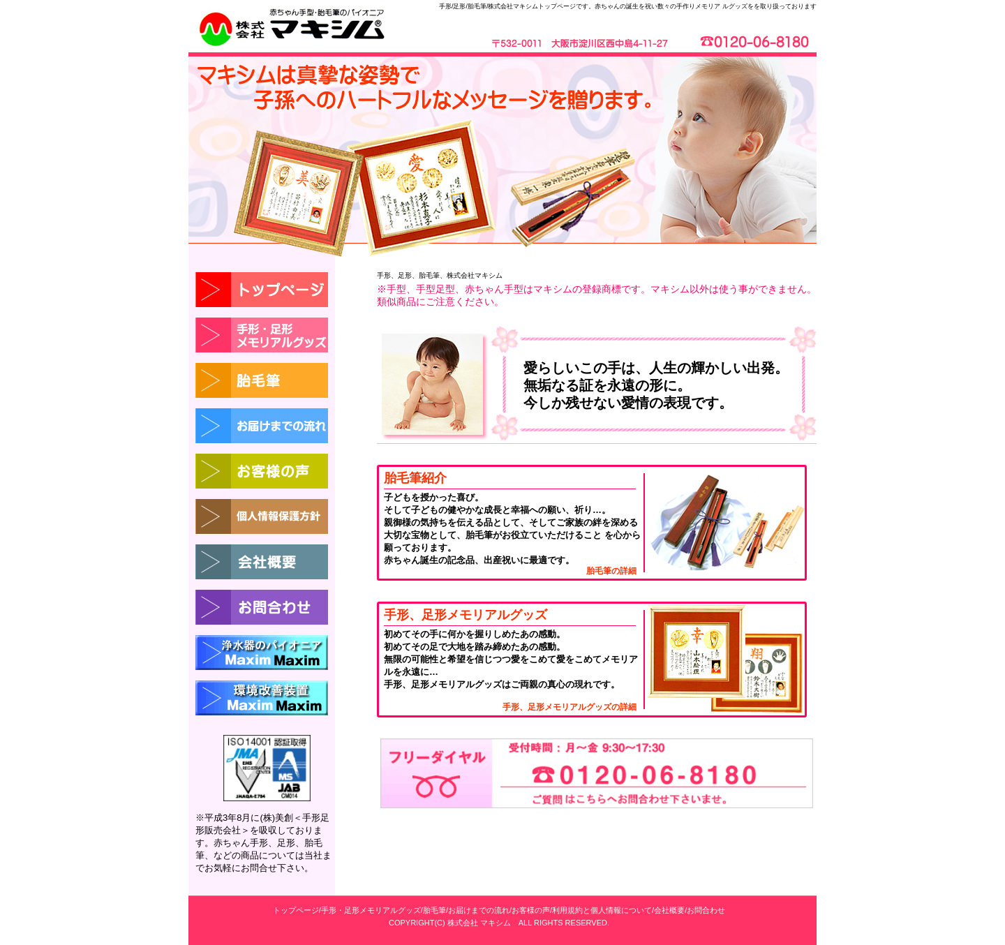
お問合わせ (706, 910)
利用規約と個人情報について (602, 910)
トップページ (296, 910)
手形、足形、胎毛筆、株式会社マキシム (439, 275)
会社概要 (669, 910)
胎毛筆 (434, 910)
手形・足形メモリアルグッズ (371, 910)
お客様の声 (531, 910)
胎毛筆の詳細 (611, 571)
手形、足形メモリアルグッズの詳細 (569, 707)
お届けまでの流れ (478, 910)
